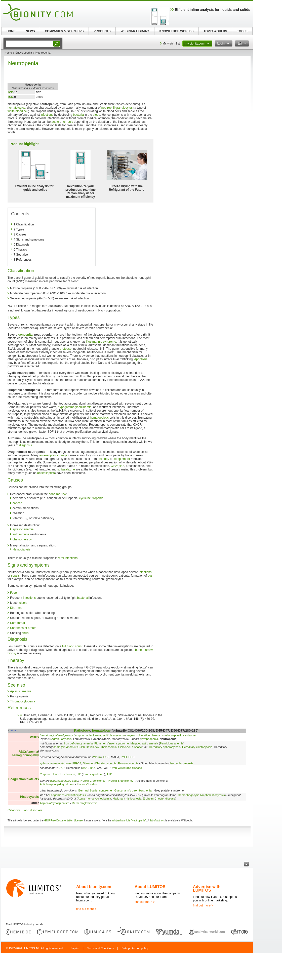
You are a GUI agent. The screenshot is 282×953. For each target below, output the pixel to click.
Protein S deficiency (120, 780)
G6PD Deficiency (88, 746)
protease (66, 348)
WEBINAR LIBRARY (135, 31)
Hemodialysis (21, 549)
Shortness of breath (23, 628)
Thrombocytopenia (22, 701)
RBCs (23, 751)
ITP (79, 774)
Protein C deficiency (92, 780)
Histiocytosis (29, 797)
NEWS (30, 31)
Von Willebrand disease (127, 767)
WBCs (34, 737)
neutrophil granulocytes (117, 107)
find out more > (86, 909)
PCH (132, 757)
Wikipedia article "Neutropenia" (129, 820)
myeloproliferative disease (143, 735)
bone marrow (57, 494)
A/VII (85, 767)
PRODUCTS (102, 31)
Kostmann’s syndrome (101, 341)
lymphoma (81, 735)
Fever (14, 592)
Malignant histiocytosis (127, 798)
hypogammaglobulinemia (74, 407)
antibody (103, 459)
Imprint (75, 948)
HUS (106, 757)
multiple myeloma (113, 735)
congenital (25, 334)
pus (150, 575)
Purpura (45, 774)
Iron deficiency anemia (78, 743)
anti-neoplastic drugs (53, 455)
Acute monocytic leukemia (94, 798)
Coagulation (17, 779)
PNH (124, 757)
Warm (97, 757)
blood (96, 114)
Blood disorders (31, 810)
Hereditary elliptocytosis (197, 746)
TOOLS (242, 31)
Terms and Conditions (100, 948)
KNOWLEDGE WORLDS (176, 31)
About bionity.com (93, 887)
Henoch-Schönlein (63, 774)
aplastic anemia (23, 529)
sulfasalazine (66, 469)
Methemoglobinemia (85, 803)
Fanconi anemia (128, 763)
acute (55, 122)
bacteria (78, 114)
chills (25, 633)
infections (47, 114)
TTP (109, 774)
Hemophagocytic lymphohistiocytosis (201, 795)
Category (14, 810)
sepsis (15, 575)
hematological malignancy (56, 735)
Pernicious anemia (172, 743)
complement (121, 459)
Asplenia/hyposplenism (54, 803)
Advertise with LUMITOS (206, 888)
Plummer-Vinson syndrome (111, 743)
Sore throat (17, 623)
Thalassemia (108, 746)
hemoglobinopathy (25, 755)
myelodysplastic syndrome (179, 735)
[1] (122, 309)
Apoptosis (140, 359)
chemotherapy (22, 539)
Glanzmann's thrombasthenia (133, 790)
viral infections (67, 558)
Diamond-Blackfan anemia (99, 763)
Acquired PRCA (71, 763)
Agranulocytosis (61, 738)
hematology (101, 730)
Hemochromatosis (181, 763)
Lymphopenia (149, 738)
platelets (33, 779)
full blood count (72, 646)
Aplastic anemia (20, 691)
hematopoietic (99, 417)
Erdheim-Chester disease (159, 798)
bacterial (83, 598)
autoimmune (21, 534)
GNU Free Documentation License (63, 820)
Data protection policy (135, 948)
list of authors (157, 820)
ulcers (23, 603)
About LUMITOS (150, 887)
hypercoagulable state (64, 780)
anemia (33, 751)
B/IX (92, 767)
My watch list (171, 43)
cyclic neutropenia (91, 498)
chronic (68, 122)
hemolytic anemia (64, 746)
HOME (11, 31)
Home (8, 52)
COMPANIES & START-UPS (64, 31)
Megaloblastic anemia (144, 743)
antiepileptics (46, 473)
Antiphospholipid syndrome (57, 784)
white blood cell (18, 111)
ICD (10, 92)
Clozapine (117, 466)
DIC (60, 767)
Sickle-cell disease (130, 746)
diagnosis (25, 445)
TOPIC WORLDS (215, 31)
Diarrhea (16, 608)
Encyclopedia (23, 52)
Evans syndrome (93, 774)
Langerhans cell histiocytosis (67, 795)
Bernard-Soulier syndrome (95, 790)
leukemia (95, 735)
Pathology (82, 730)
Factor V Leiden (87, 784)
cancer (17, 503)
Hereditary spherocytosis (164, 746)
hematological (17, 107)
